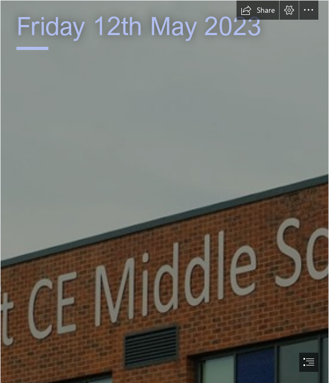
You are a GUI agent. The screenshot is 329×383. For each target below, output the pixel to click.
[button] (258, 10)
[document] (164, 191)
